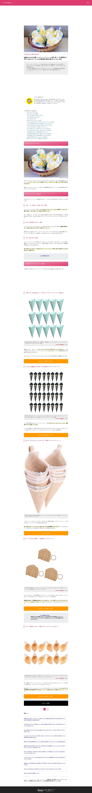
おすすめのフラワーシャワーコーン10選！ (34, 120)
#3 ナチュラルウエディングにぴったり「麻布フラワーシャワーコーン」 (40, 125)
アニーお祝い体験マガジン (7, 2)
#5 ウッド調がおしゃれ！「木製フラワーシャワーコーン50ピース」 (39, 128)
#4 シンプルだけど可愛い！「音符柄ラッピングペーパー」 (37, 126)
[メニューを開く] (87, 3)
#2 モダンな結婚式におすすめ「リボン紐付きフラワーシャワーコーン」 (40, 123)
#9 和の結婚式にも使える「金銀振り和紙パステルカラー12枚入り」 (39, 135)
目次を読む (34, 110)
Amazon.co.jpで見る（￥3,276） (46, 608)
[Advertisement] (46, 15)
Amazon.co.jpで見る (46, 533)
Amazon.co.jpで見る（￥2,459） (46, 434)
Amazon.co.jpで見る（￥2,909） (46, 696)
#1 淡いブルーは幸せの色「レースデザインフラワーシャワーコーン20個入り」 (41, 121)
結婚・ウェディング (35, 54)
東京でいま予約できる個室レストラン (31, 773)
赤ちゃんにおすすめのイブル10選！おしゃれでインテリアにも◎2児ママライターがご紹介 (42, 768)
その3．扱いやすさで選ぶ (31, 118)
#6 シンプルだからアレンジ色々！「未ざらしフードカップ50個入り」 (39, 130)
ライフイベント (27, 54)
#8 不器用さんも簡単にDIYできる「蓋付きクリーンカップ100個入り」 (39, 133)
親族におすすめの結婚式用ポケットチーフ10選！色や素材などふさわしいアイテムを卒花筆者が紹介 (44, 741)
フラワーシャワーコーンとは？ (32, 112)
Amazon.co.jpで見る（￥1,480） (46, 361)
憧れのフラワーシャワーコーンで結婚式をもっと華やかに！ (37, 138)
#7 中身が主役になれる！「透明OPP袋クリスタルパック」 (37, 131)
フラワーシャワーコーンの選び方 (32, 113)
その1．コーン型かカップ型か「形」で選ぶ (34, 115)
